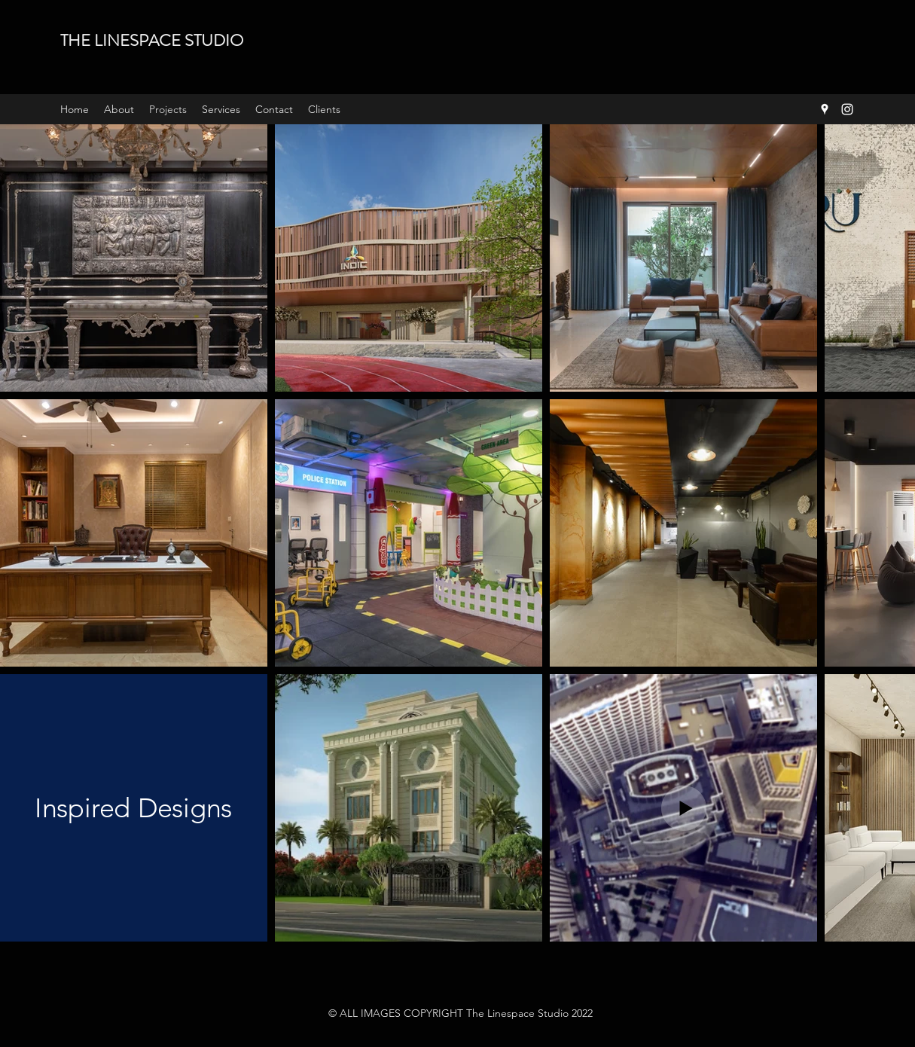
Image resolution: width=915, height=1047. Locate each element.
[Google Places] (824, 109)
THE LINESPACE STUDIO (151, 40)
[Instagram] (847, 109)
